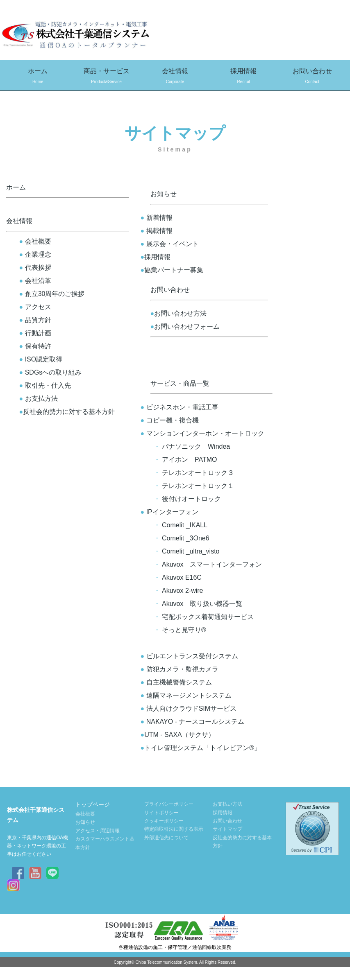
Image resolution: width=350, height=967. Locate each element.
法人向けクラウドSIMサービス (189, 708)
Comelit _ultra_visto (191, 551)
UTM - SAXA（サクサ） (174, 734)
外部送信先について (166, 837)
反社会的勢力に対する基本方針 (67, 411)
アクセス (35, 306)
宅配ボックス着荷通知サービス (208, 616)
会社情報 (175, 77)
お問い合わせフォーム (185, 326)
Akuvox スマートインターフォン (212, 564)
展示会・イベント (170, 243)
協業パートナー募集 (172, 270)
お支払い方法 (227, 804)
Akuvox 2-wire (182, 590)
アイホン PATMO (189, 459)
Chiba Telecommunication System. (166, 962)
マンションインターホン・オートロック (202, 433)
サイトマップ (227, 829)
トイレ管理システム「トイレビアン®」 (197, 747)
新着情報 (157, 217)
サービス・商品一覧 (179, 383)
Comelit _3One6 (185, 538)
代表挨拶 (35, 267)
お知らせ (163, 193)
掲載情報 (157, 230)
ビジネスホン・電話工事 (182, 407)
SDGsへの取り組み (50, 372)
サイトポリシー (161, 813)
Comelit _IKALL (184, 525)
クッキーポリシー (164, 821)
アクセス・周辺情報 (97, 831)
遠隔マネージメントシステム (186, 695)
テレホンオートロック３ (198, 472)
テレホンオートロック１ (198, 485)
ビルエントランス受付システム (189, 656)
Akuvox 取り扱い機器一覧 (202, 603)
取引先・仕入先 (45, 385)
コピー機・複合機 (170, 420)
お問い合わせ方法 (178, 313)
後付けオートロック (191, 498)
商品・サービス (106, 77)
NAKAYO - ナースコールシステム (189, 721)
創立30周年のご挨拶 (52, 293)
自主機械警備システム (176, 682)
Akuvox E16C (182, 577)
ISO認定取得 (44, 359)
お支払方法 (38, 398)
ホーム (38, 77)
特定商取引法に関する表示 (173, 829)
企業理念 (35, 254)
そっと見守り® (184, 629)
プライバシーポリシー (168, 804)
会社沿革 (35, 280)
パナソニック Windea (196, 446)
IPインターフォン (169, 511)
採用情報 (243, 77)
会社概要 (35, 241)
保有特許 (38, 346)
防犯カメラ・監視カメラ (179, 669)
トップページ (92, 804)
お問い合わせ (312, 77)
